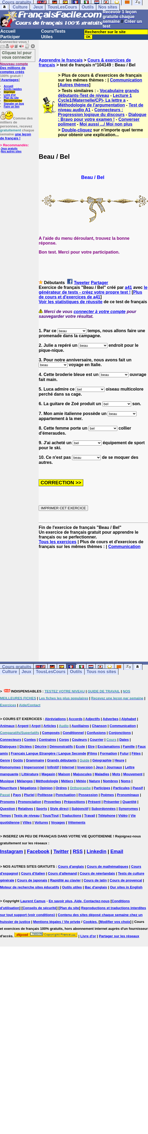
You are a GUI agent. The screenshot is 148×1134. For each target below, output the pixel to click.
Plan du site (11, 97)
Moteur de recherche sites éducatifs (29, 887)
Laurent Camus (33, 901)
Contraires (47, 740)
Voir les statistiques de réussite (70, 301)
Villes (27, 822)
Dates (124, 740)
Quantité (129, 802)
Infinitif (53, 767)
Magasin (48, 774)
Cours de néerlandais (97, 873)
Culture (20, 7)
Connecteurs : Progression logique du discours (91, 112)
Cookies (90, 922)
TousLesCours (62, 7)
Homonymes (10, 767)
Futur (124, 753)
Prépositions (74, 802)
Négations (28, 788)
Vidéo (123, 816)
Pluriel (29, 795)
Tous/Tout (50, 816)
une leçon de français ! (15, 136)
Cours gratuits (16, 667)
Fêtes (136, 753)
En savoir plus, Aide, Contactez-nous (79, 901)
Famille (129, 746)
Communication (126, 80)
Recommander (13, 100)
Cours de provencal (126, 880)
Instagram (11, 851)
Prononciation (29, 802)
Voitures (41, 822)
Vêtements (76, 822)
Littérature (29, 774)
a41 (128, 287)
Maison (64, 774)
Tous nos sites (101, 671)
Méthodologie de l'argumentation (91, 105)
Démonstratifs (61, 746)
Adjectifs (92, 719)
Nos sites (107, 7)
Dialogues (8, 746)
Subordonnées (103, 809)
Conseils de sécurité (39, 908)
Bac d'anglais (96, 887)
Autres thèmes (74, 85)
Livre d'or (10, 94)
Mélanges (25, 781)
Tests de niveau (27, 816)
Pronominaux (128, 795)
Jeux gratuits (9, 148)
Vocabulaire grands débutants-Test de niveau (98, 93)
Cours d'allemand (62, 873)
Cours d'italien (33, 873)
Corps (64, 740)
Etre (91, 746)
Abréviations (55, 719)
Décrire (41, 746)
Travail (89, 816)
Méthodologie (47, 781)
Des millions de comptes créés (14, 68)
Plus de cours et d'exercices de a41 (90, 294)
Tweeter (82, 282)
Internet (68, 767)
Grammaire (35, 760)
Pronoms (7, 802)
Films (92, 753)
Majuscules (82, 774)
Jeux (38, 7)
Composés (51, 733)
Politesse (45, 795)
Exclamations (109, 746)
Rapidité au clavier (65, 880)
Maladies (102, 774)
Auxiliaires (80, 726)
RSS (78, 851)
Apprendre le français (61, 60)
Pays (17, 795)
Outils (88, 7)
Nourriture (8, 788)
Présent (94, 802)
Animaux (7, 726)
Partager (99, 282)
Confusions (96, 733)
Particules (121, 788)
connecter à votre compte (100, 311)
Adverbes (110, 719)
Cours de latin (95, 880)
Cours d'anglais (71, 866)
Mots (116, 774)
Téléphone (106, 816)
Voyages (58, 822)
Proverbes (52, 802)
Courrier (96, 740)
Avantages (9, 80)
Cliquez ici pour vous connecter (17, 54)
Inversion (85, 767)
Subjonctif (80, 809)
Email (116, 851)
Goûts (18, 760)
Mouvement (132, 774)
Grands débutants (62, 760)
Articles (49, 726)
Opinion (46, 788)
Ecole (80, 746)
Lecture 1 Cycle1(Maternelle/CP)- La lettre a (95, 97)
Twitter (61, 851)
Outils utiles (72, 887)
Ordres (61, 788)
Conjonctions (120, 733)
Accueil (7, 31)
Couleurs (79, 740)
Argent (23, 726)
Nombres (110, 781)
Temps (5, 816)
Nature (94, 781)
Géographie (101, 760)
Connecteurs (10, 740)
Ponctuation (65, 795)
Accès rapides (13, 89)
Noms (125, 781)
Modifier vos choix (115, 922)
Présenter (111, 802)
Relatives (25, 809)
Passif (138, 788)
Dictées (25, 746)
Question (7, 809)
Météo (81, 781)
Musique (7, 781)
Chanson (99, 726)
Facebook (38, 851)
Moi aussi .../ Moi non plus (105, 124)
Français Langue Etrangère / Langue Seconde (48, 753)
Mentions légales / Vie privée (56, 922)
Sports (41, 809)
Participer (10, 37)
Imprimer (9, 92)
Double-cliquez (77, 130)
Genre (5, 760)
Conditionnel (73, 733)
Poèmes (107, 795)
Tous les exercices (57, 542)
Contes (30, 740)
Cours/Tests (53, 31)
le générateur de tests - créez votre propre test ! (93, 289)
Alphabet (128, 719)
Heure (119, 760)
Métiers (67, 781)
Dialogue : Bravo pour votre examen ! (102, 117)
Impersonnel (34, 767)
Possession (88, 795)
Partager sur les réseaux (119, 936)
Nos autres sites (11, 151)
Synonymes (128, 809)
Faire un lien (11, 106)
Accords (75, 719)
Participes (102, 788)
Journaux (114, 767)
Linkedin (96, 851)
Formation (108, 753)
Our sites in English (126, 887)
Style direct (59, 809)
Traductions (71, 816)
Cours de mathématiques (107, 866)
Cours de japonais (32, 880)
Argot (36, 726)
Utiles (47, 37)
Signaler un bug (14, 103)
